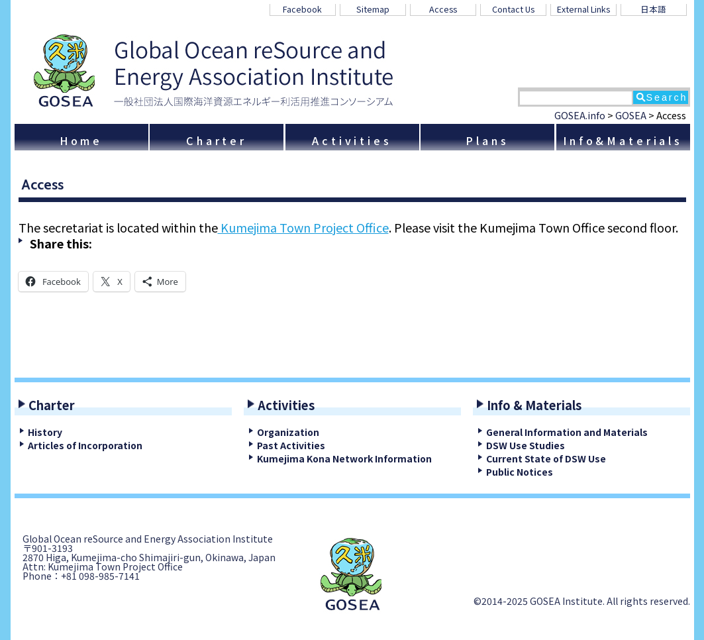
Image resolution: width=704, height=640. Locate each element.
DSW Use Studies (525, 445)
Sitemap (372, 9)
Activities (352, 140)
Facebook (302, 9)
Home (81, 140)
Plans (487, 140)
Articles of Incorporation (85, 445)
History (45, 432)
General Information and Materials (567, 432)
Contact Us (513, 9)
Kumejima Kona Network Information (344, 458)
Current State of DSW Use (546, 458)
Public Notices (519, 471)
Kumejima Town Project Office (303, 227)
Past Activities (291, 445)
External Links (583, 9)
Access (443, 9)
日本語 (653, 9)
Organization (288, 432)
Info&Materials (623, 140)
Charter (216, 140)
